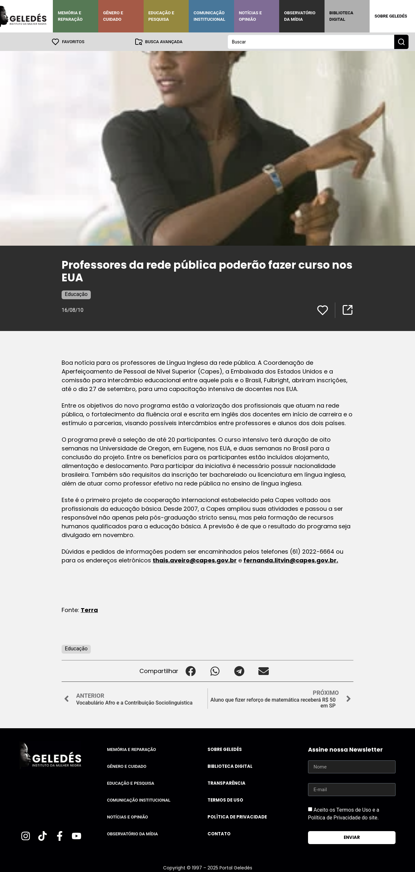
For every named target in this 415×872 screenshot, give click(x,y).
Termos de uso (225, 800)
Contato (219, 833)
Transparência (226, 783)
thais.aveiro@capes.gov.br (195, 560)
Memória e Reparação (70, 16)
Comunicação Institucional (209, 16)
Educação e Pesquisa (161, 16)
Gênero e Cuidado (113, 16)
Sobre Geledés (390, 16)
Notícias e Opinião (250, 16)
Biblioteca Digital (341, 16)
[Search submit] (401, 41)
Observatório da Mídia (299, 16)
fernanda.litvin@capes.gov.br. (290, 560)
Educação (76, 294)
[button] (190, 670)
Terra (89, 610)
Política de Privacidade (237, 817)
